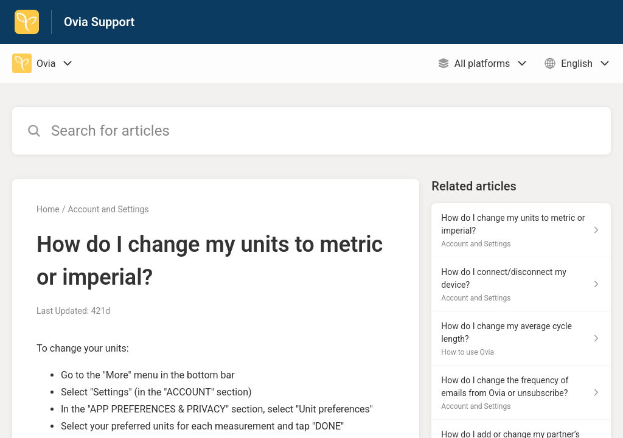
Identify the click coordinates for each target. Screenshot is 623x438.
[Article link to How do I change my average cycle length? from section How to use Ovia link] (521, 338)
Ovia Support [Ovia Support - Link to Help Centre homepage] (99, 22)
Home (48, 209)
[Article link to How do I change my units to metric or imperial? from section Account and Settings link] (521, 230)
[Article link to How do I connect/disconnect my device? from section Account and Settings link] (521, 284)
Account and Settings (108, 209)
